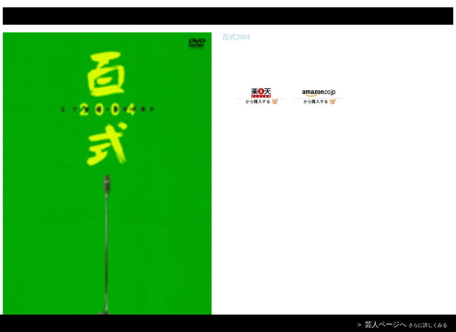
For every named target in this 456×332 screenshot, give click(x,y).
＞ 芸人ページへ (381, 324)
